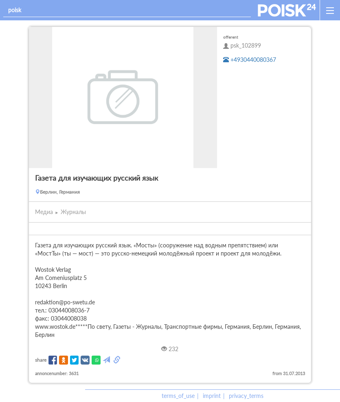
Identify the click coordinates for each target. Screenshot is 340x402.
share (40, 360)
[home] (287, 10)
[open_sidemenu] (330, 10)
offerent (230, 37)
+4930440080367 (249, 59)
